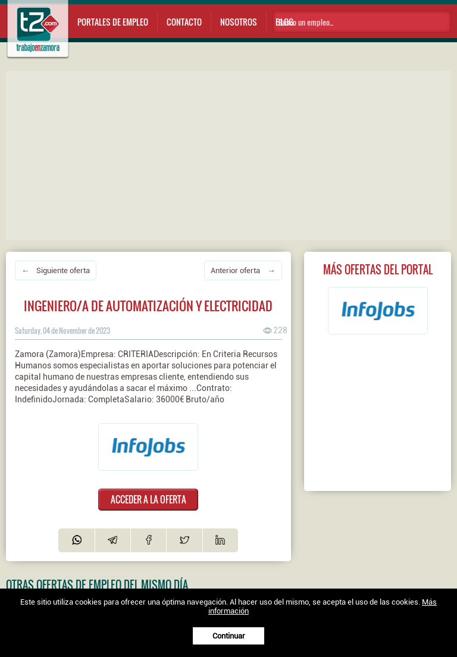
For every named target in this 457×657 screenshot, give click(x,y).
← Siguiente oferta (55, 270)
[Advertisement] (231, 154)
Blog (284, 21)
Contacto (184, 21)
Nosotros (238, 21)
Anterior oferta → (243, 270)
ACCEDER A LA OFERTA (148, 499)
